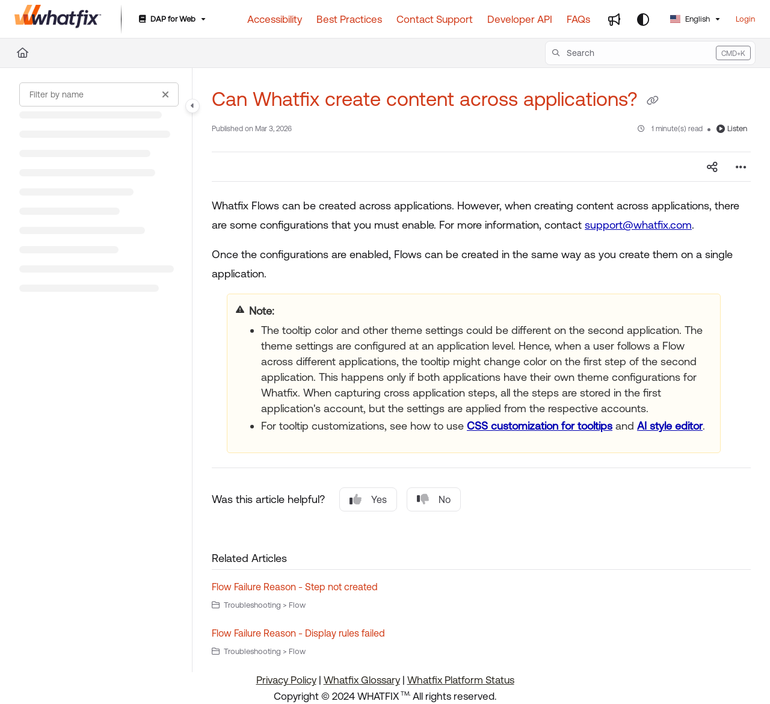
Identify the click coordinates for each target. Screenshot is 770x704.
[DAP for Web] (171, 19)
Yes (368, 499)
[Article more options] (741, 166)
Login (745, 18)
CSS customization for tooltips (539, 425)
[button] (650, 53)
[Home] (22, 53)
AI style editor (670, 425)
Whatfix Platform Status (460, 680)
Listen (731, 128)
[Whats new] (614, 19)
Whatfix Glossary (362, 680)
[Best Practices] (349, 19)
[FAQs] (578, 19)
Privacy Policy (286, 680)
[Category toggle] (192, 106)
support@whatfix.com (638, 224)
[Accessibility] (274, 19)
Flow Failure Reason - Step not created (295, 586)
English (690, 18)
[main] (481, 370)
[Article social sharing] (712, 166)
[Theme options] (643, 19)
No (434, 499)
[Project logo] (58, 19)
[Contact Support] (434, 19)
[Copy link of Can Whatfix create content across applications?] (652, 101)
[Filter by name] (99, 94)
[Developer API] (519, 19)
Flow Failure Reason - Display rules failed (298, 633)
